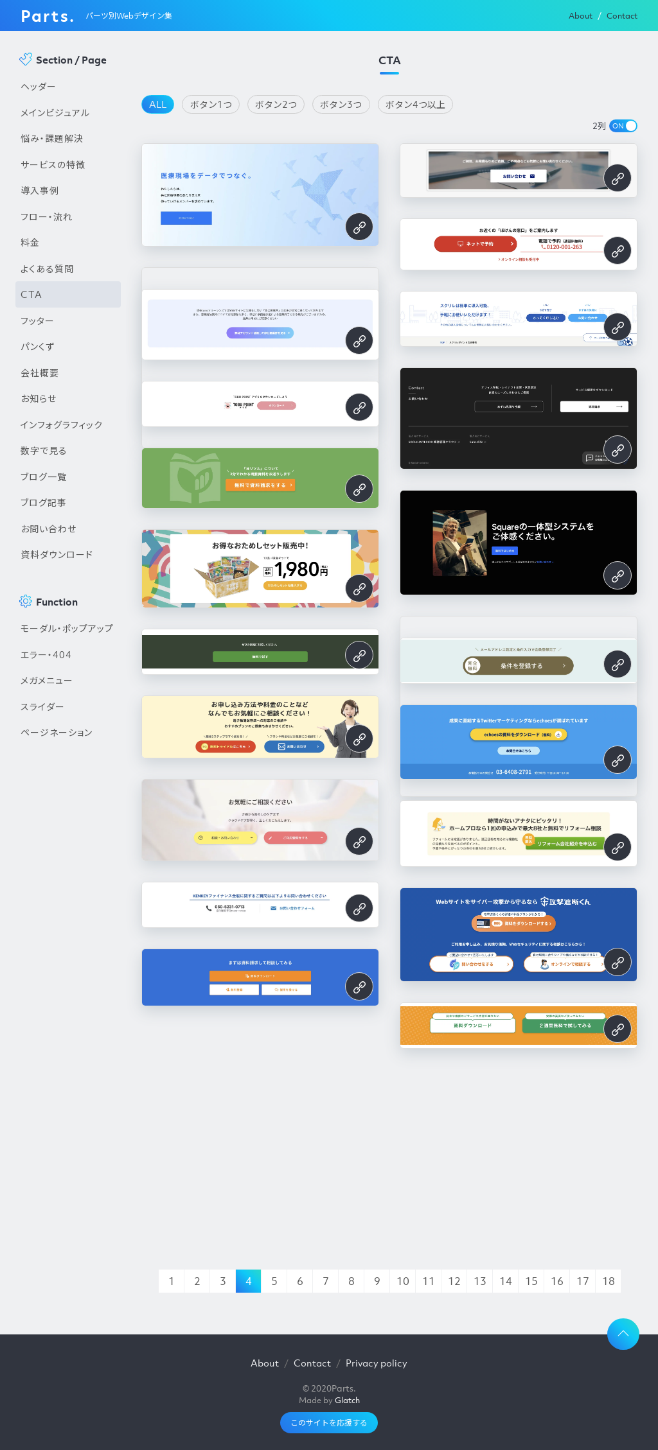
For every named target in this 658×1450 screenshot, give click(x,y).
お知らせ (39, 398)
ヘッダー (39, 86)
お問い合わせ (48, 528)
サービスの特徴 (53, 164)
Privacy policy (376, 1362)
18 (608, 1281)
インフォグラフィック (62, 424)
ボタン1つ (211, 104)
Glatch (347, 1400)
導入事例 (40, 190)
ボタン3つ (341, 104)
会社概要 (40, 372)
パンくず (38, 346)
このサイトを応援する (329, 1422)
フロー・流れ (47, 216)
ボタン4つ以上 (415, 104)
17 (582, 1281)
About (580, 15)
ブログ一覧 (44, 476)
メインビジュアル (55, 112)
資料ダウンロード (57, 554)
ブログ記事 (44, 502)
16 (557, 1281)
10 (402, 1281)
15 (531, 1281)
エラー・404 (46, 654)
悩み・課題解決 (52, 138)
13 (480, 1281)
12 (454, 1281)
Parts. (48, 15)
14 (505, 1281)
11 (428, 1281)
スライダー (43, 706)
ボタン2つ (276, 104)
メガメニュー (47, 680)
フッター (38, 320)
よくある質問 (47, 268)
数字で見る (44, 450)
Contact (622, 15)
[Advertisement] (68, 964)
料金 (30, 242)
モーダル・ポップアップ (67, 628)
